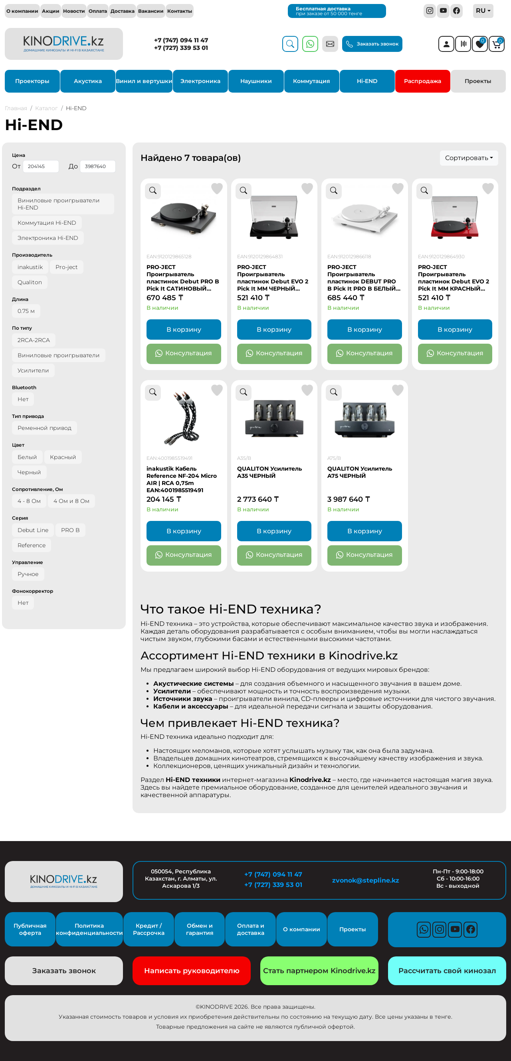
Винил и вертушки (144, 81)
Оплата (98, 11)
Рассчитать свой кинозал (447, 970)
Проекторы (32, 81)
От (35, 166)
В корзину (183, 329)
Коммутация (311, 81)
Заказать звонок (372, 44)
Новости (74, 11)
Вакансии (151, 11)
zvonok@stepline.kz (365, 880)
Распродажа (422, 81)
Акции (50, 11)
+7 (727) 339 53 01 (181, 47)
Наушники (256, 81)
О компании (22, 11)
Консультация (183, 353)
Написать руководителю (192, 970)
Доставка (123, 11)
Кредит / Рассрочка (148, 929)
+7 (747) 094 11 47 (181, 40)
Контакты (179, 11)
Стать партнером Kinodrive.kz (319, 970)
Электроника (200, 81)
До (92, 166)
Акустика (88, 81)
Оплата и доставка (250, 929)
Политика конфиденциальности (89, 929)
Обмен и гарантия (200, 929)
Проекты (478, 81)
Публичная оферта (30, 929)
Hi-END (367, 81)
